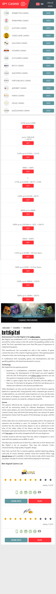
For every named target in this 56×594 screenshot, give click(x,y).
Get (28, 127)
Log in (50, 6)
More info (16, 501)
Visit (48, 13)
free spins (9, 433)
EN (39, 4)
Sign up (50, 2)
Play (40, 501)
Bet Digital (27, 327)
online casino (35, 337)
